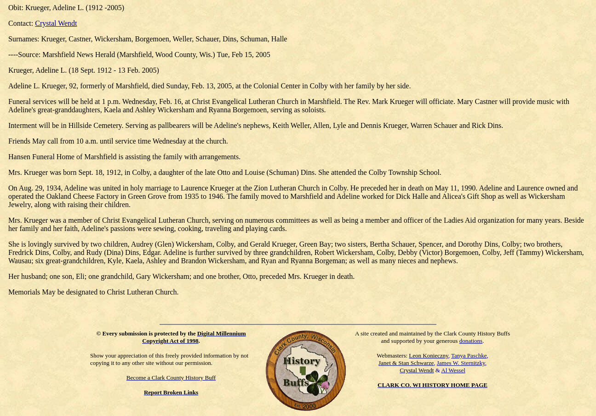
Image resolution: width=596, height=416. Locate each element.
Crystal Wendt (56, 23)
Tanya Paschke (469, 355)
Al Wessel (453, 370)
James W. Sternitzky (461, 362)
